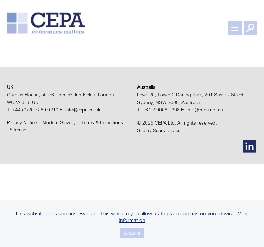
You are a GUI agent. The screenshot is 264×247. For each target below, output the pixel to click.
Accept (132, 233)
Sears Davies (166, 130)
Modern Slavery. (61, 122)
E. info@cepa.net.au (202, 110)
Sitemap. (19, 130)
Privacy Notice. (24, 122)
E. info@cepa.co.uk (80, 110)
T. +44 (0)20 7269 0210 (32, 110)
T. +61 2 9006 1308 (158, 110)
